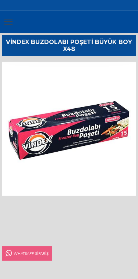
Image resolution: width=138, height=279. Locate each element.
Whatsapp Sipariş (26, 253)
